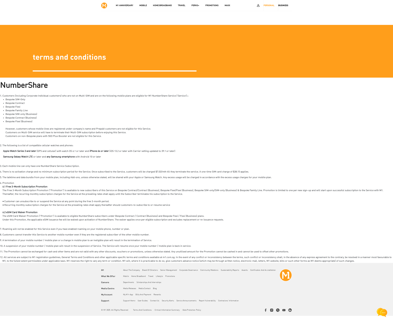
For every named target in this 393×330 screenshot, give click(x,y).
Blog (156, 289)
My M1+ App (129, 295)
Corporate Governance (190, 270)
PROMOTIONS (213, 5)
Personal (269, 5)
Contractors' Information (229, 301)
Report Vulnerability (208, 301)
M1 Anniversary (125, 5)
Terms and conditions (142, 310)
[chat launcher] (382, 312)
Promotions (171, 276)
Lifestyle (160, 276)
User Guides (144, 301)
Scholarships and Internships (150, 282)
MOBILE (144, 5)
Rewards (158, 295)
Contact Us (155, 301)
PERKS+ (196, 5)
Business (283, 5)
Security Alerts (169, 301)
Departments (129, 282)
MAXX (228, 5)
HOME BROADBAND (163, 5)
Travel (151, 276)
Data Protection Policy (192, 310)
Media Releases (130, 289)
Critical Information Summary (167, 310)
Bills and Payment (144, 295)
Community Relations (210, 270)
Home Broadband (139, 276)
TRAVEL (182, 5)
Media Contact (146, 289)
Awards (246, 270)
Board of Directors (151, 270)
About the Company (132, 270)
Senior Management (169, 270)
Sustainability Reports (231, 270)
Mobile (127, 276)
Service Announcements (187, 301)
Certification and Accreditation (264, 270)
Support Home (130, 301)
